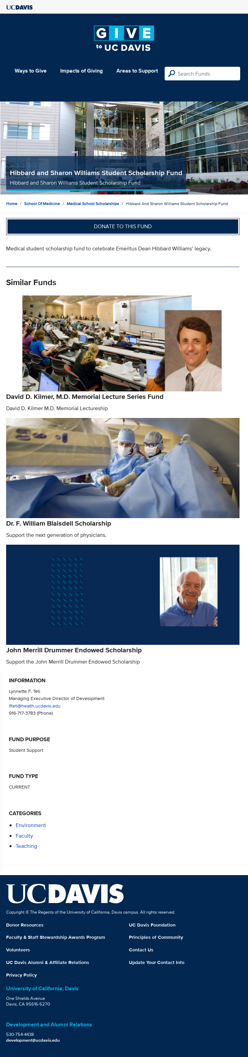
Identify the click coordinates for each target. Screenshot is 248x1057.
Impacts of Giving (81, 71)
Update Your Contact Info (156, 962)
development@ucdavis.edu (33, 1040)
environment (31, 825)
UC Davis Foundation (152, 924)
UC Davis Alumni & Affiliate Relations (47, 962)
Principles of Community (156, 937)
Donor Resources (25, 924)
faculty (24, 836)
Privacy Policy (21, 974)
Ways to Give (31, 71)
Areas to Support (137, 71)
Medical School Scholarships (93, 203)
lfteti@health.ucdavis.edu (35, 705)
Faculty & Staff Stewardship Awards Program (55, 937)
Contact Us (141, 949)
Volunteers (18, 949)
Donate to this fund (123, 226)
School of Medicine (42, 203)
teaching (26, 846)
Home (11, 203)
